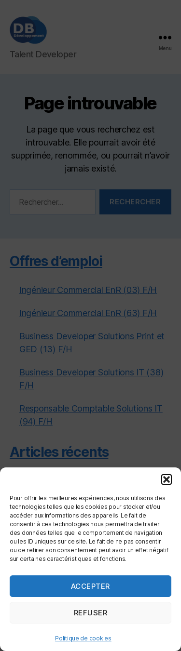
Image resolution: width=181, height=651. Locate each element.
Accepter (90, 586)
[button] (166, 479)
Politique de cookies (83, 638)
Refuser (91, 612)
